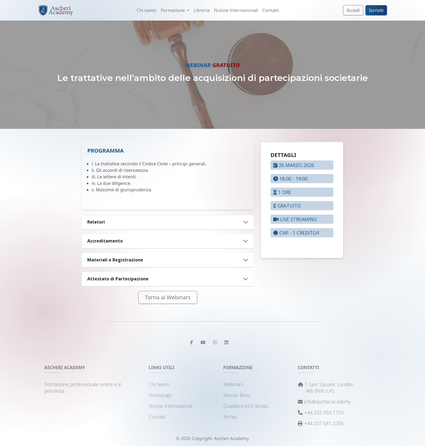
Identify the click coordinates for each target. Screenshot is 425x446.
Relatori (96, 222)
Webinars (233, 384)
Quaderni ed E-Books (245, 406)
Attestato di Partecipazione (118, 279)
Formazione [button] (173, 10)
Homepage (160, 395)
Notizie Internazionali (236, 10)
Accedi (353, 10)
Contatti (270, 10)
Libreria (202, 10)
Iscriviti (376, 10)
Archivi (230, 417)
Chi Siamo (159, 384)
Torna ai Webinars (168, 297)
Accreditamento (105, 241)
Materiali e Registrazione (115, 260)
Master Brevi (236, 395)
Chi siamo (146, 10)
